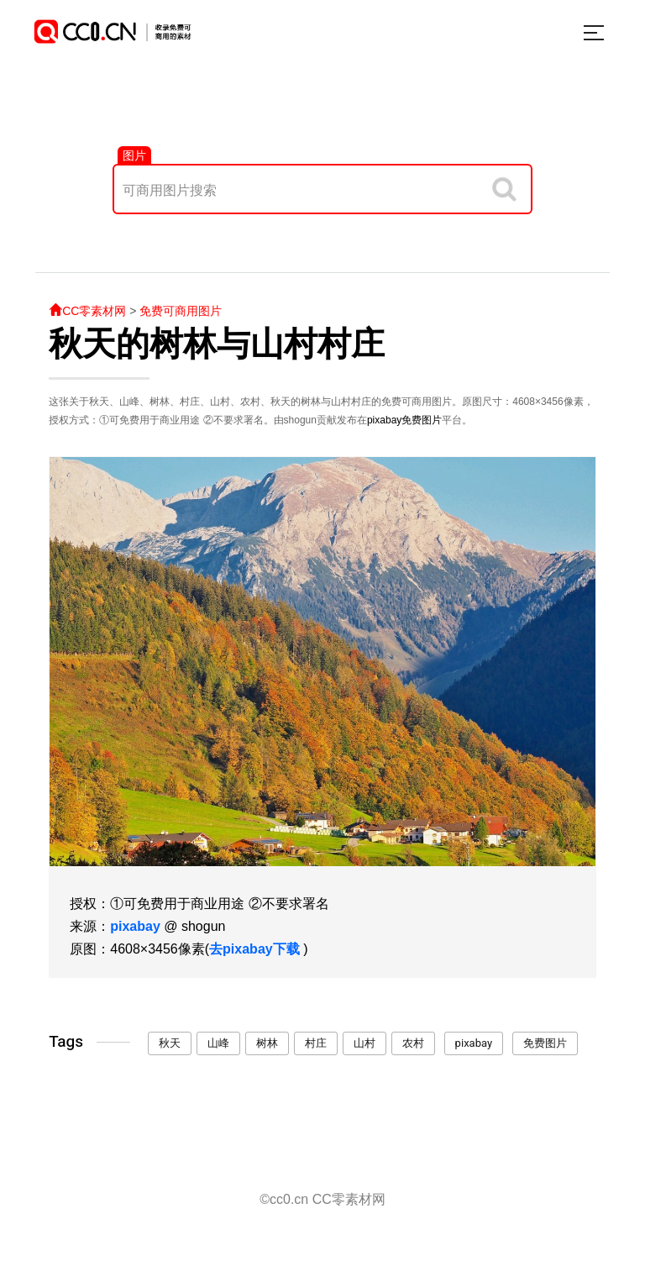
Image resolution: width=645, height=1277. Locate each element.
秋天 (170, 1043)
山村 (364, 1043)
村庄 (316, 1043)
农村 (413, 1043)
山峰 (218, 1043)
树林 (267, 1043)
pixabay (384, 420)
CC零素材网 (87, 311)
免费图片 (421, 420)
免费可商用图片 (180, 311)
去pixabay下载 (254, 949)
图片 (134, 155)
